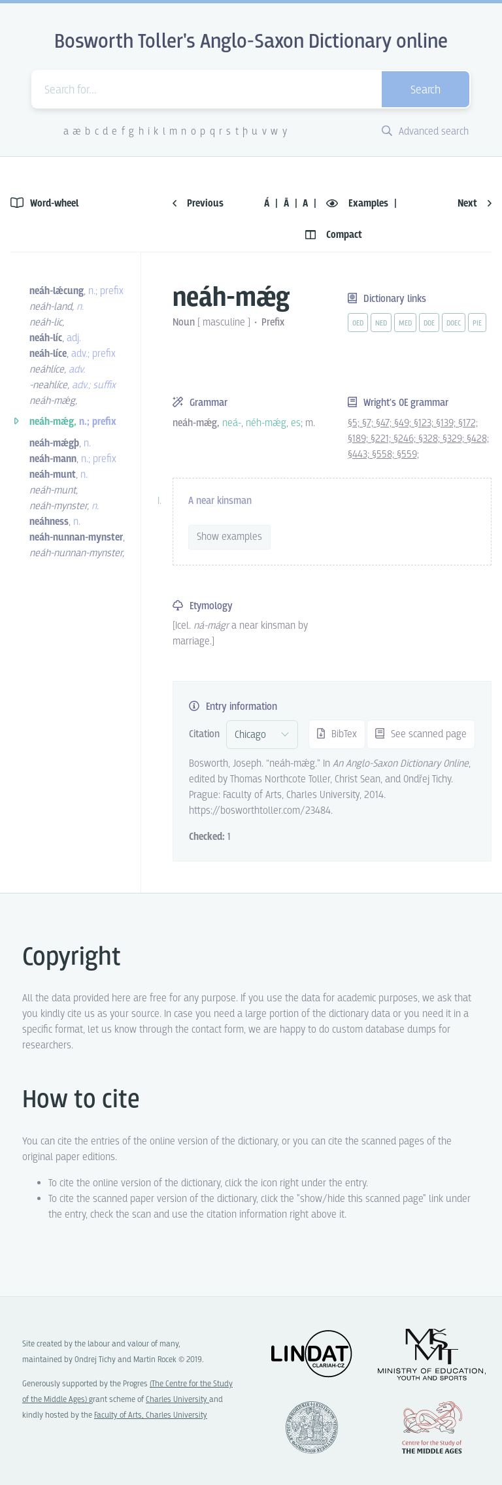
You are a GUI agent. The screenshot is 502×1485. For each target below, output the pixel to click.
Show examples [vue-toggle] (229, 537)
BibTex (337, 734)
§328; (430, 439)
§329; (455, 439)
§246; (405, 439)
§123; (425, 423)
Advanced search (425, 132)
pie (477, 323)
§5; (355, 423)
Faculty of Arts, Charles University (150, 1415)
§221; (382, 439)
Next (475, 203)
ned (381, 323)
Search (425, 90)
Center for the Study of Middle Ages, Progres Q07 (432, 1427)
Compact (333, 235)
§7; (369, 423)
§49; (404, 423)
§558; (384, 454)
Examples (358, 203)
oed (357, 323)
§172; (468, 423)
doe (429, 323)
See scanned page (421, 734)
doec (453, 323)
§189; (359, 439)
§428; (478, 439)
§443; (360, 454)
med (405, 323)
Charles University (177, 1399)
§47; (385, 423)
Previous (198, 203)
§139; (447, 423)
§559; (408, 454)
